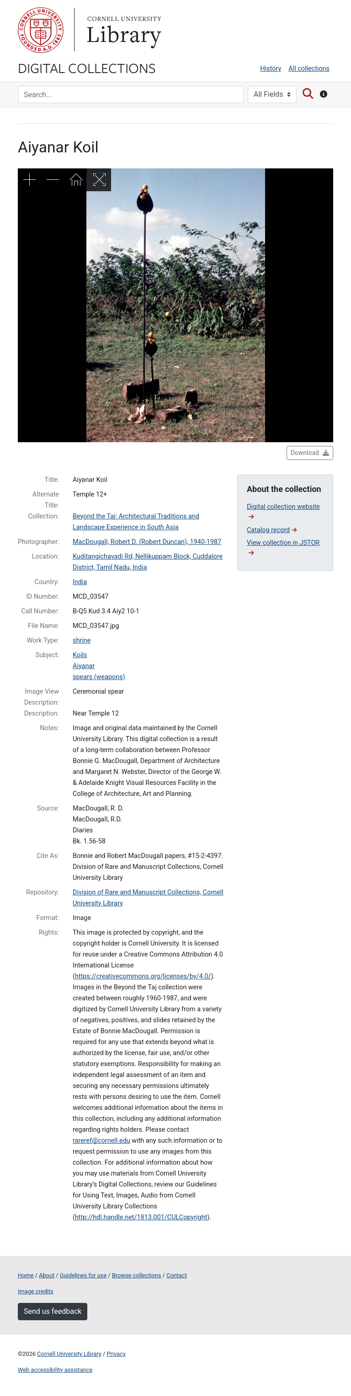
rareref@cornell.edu (101, 1141)
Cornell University (41, 30)
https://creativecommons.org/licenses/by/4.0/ (143, 976)
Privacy (115, 1353)
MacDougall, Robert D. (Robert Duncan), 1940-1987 (147, 542)
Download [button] (310, 452)
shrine (81, 640)
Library (123, 30)
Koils (80, 655)
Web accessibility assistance (55, 1369)
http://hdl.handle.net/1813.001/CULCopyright (141, 1217)
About (46, 1275)
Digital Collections (87, 67)
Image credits (35, 1291)
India (80, 582)
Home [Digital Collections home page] (25, 1275)
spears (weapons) (99, 677)
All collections (309, 69)
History (271, 69)
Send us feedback (52, 1311)
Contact (176, 1275)
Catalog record (272, 530)
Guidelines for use (83, 1275)
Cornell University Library (69, 1353)
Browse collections (136, 1275)
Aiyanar (84, 666)
